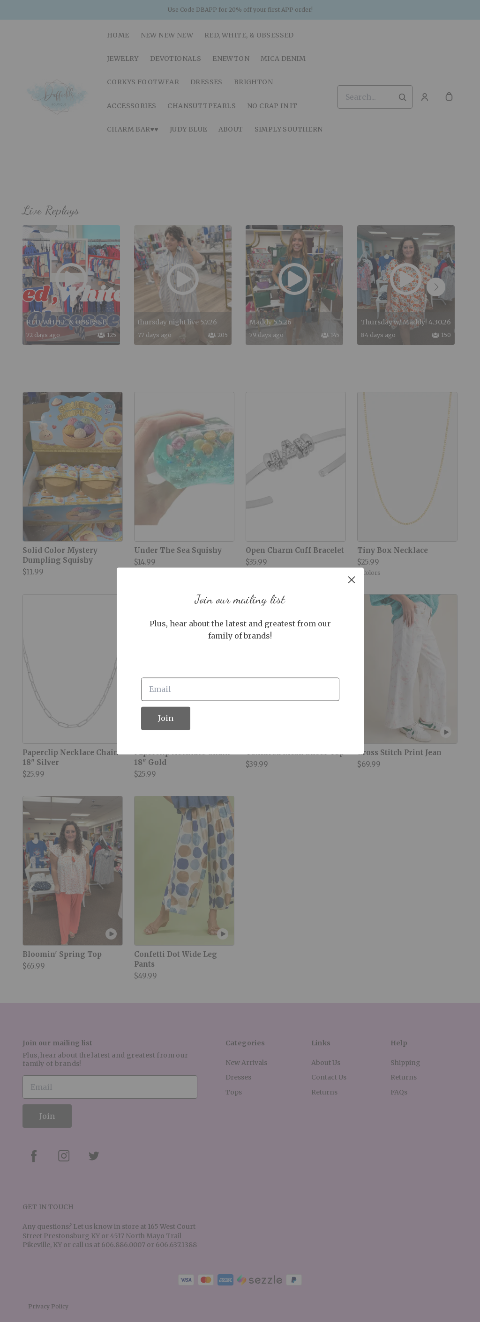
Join (165, 718)
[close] (351, 579)
